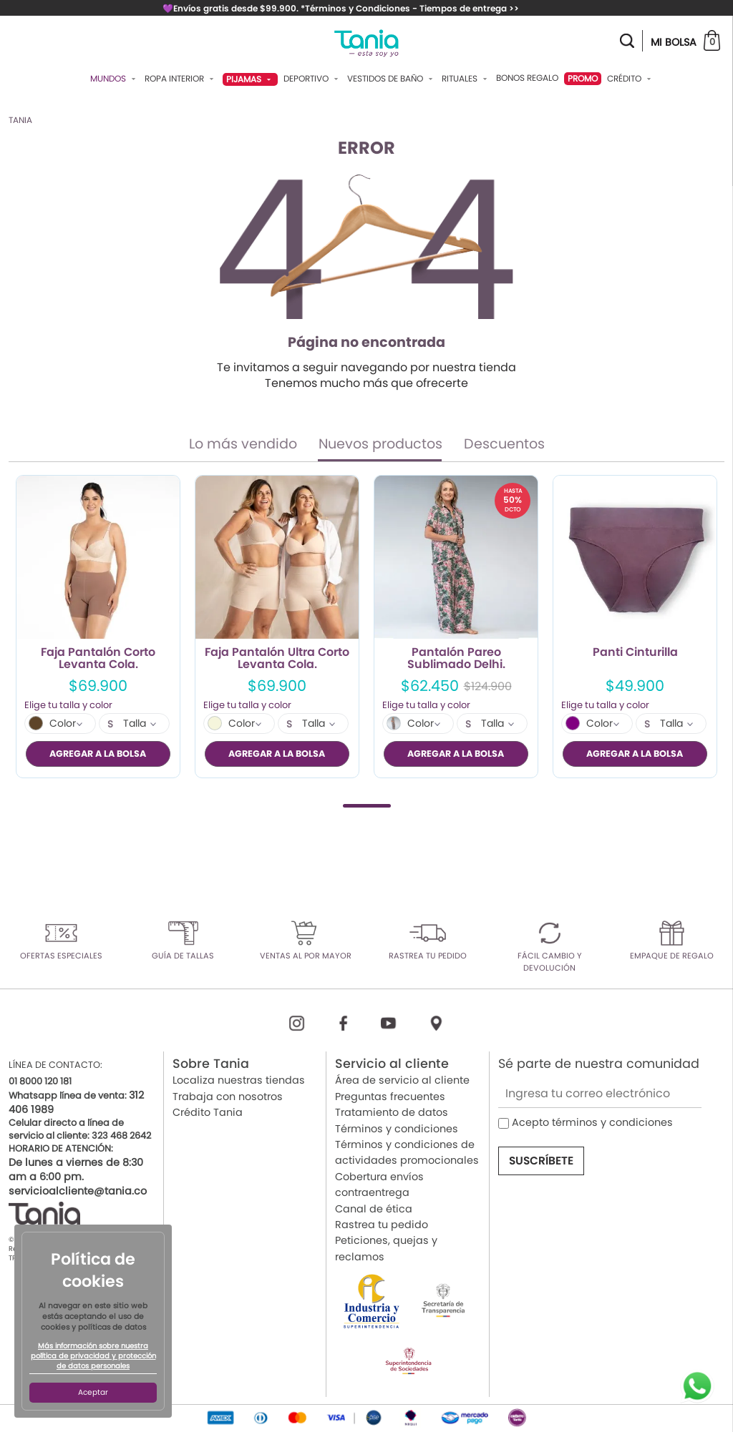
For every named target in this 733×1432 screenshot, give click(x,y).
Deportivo (312, 78)
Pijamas (250, 79)
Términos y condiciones (396, 1129)
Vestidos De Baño (391, 78)
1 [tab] (367, 806)
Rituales (466, 78)
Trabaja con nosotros (228, 1096)
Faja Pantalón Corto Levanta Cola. (98, 659)
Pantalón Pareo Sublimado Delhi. (456, 659)
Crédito (630, 78)
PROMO (583, 78)
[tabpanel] (98, 626)
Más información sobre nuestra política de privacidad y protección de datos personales (93, 1356)
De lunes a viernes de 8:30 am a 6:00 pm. (76, 1169)
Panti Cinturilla (635, 653)
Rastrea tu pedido (381, 1224)
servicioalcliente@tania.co (78, 1191)
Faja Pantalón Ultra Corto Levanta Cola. (277, 659)
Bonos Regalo (527, 78)
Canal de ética (373, 1209)
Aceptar (93, 1392)
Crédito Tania (208, 1112)
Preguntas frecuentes (390, 1096)
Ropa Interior (181, 78)
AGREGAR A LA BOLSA (97, 753)
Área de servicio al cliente (402, 1081)
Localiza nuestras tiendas (239, 1081)
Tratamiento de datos (391, 1112)
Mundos (114, 78)
